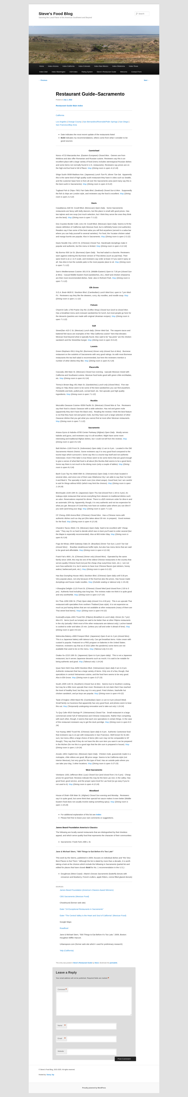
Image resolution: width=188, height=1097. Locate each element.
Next (146, 80)
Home (41, 66)
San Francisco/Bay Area (66, 125)
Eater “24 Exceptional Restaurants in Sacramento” (81, 909)
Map (90, 168)
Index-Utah (43, 72)
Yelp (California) (67, 950)
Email (62, 1038)
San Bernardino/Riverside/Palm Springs (100, 122)
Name (62, 1026)
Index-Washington (58, 72)
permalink (113, 963)
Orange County (74, 122)
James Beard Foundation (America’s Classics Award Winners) (87, 890)
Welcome (123, 72)
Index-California (68, 66)
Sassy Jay (50, 1075)
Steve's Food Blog (56, 13)
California (60, 115)
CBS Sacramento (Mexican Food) (74, 896)
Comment (62, 989)
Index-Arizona (53, 66)
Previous (43, 80)
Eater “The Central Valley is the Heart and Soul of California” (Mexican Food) (93, 915)
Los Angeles (61, 122)
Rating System (87, 72)
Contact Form (136, 72)
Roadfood (64, 928)
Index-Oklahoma (118, 66)
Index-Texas (133, 66)
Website (61, 1051)
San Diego (123, 122)
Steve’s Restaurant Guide (106, 72)
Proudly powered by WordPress (94, 1088)
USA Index (73, 72)
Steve (97, 963)
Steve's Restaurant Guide (82, 963)
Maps (78, 611)
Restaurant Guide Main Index (69, 106)
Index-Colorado (84, 66)
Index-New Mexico (101, 66)
